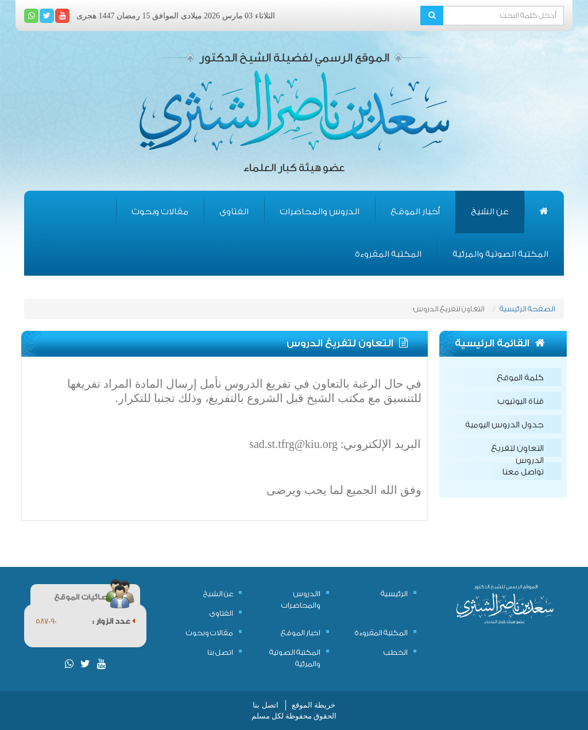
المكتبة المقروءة (388, 254)
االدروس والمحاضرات (300, 599)
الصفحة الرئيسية (527, 308)
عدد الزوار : (113, 621)
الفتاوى (234, 212)
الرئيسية (394, 593)
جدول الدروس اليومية (504, 425)
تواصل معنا (523, 472)
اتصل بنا (220, 652)
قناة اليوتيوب (520, 401)
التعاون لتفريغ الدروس (517, 450)
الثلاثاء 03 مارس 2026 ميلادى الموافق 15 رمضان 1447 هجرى (175, 15)
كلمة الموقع (520, 378)
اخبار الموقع (300, 632)
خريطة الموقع (313, 705)
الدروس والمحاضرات (319, 212)
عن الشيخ (490, 212)
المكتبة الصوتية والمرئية (500, 254)
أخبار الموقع (415, 212)
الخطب (396, 652)
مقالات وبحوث (159, 212)
